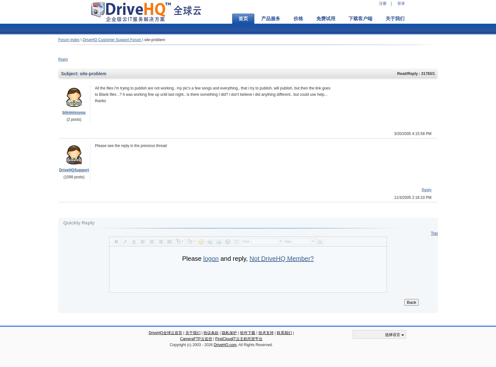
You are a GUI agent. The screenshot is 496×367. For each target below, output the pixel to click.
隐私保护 (229, 333)
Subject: (70, 73)
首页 (243, 18)
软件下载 (247, 333)
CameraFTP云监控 (196, 339)
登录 (401, 3)
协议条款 (211, 333)
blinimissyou (73, 112)
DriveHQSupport (74, 170)
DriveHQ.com (225, 345)
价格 (298, 18)
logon (211, 258)
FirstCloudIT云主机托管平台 (238, 339)
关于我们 (395, 18)
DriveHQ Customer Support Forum (112, 40)
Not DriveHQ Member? (282, 258)
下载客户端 (360, 18)
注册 (383, 3)
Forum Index (68, 40)
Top (434, 233)
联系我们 (284, 333)
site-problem (154, 40)
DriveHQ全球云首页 (165, 333)
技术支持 (266, 333)
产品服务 (270, 18)
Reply (63, 59)
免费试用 (325, 18)
